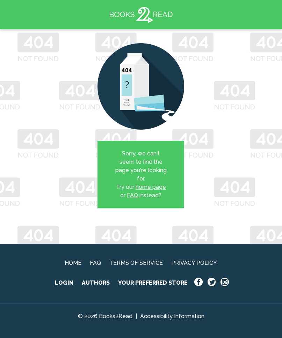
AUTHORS (96, 282)
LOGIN (64, 282)
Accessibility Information (172, 316)
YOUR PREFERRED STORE (153, 282)
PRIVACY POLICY (194, 263)
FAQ (132, 195)
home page (151, 187)
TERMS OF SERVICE (136, 263)
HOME (73, 263)
